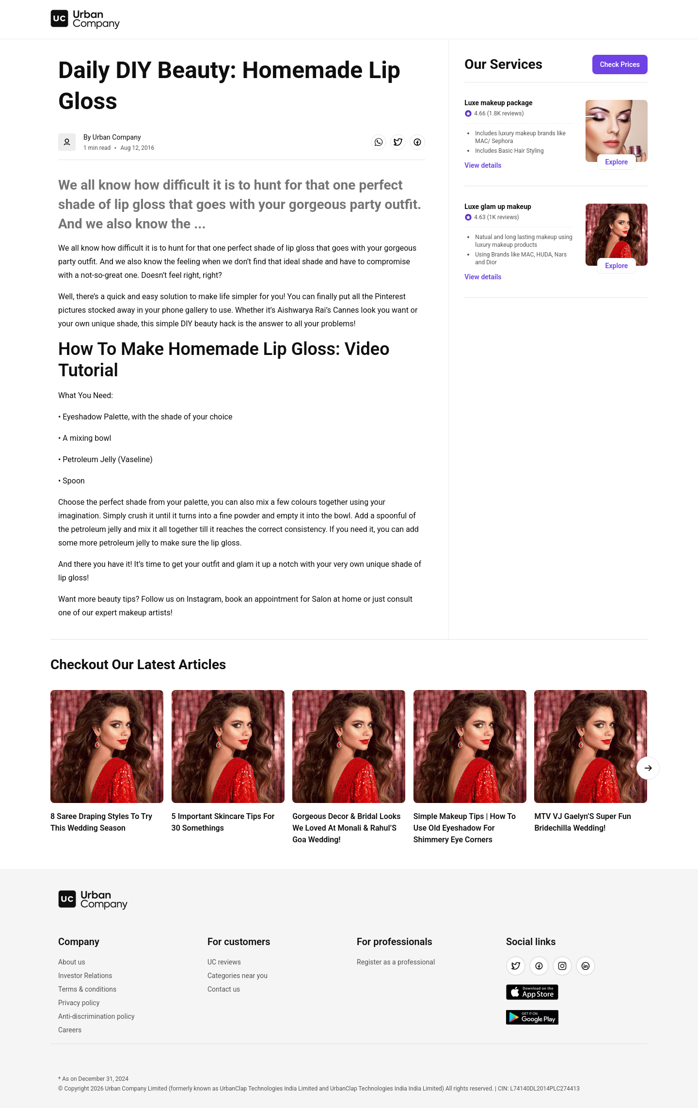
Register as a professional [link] (396, 962)
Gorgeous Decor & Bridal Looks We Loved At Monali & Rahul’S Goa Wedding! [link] (347, 828)
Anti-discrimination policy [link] (96, 1016)
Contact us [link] (223, 989)
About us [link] (71, 962)
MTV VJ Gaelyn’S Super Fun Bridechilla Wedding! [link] (583, 822)
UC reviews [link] (224, 962)
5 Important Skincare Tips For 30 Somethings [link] (224, 822)
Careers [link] (69, 1030)
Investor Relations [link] (85, 976)
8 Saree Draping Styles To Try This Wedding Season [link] (102, 822)
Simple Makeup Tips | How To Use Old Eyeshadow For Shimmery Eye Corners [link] (465, 828)
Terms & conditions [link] (87, 989)
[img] (85, 19)
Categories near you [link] (237, 976)
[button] (378, 142)
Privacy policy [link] (78, 1003)
